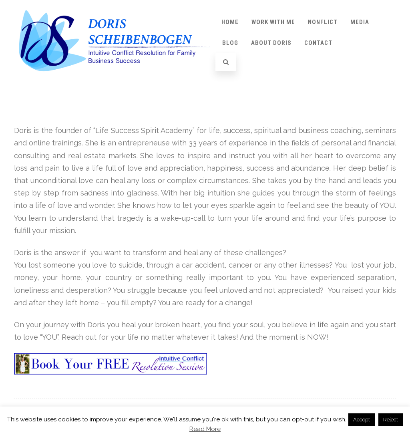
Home (230, 22)
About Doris (271, 42)
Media (359, 22)
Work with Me (273, 22)
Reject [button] (390, 420)
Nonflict (323, 22)
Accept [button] (361, 420)
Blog (230, 42)
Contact (318, 42)
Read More (205, 429)
